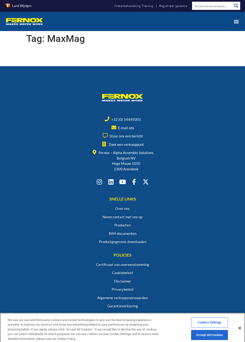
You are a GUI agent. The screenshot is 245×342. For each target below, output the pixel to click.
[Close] (239, 331)
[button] (236, 21)
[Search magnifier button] (236, 6)
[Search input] (212, 5)
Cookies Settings (209, 326)
